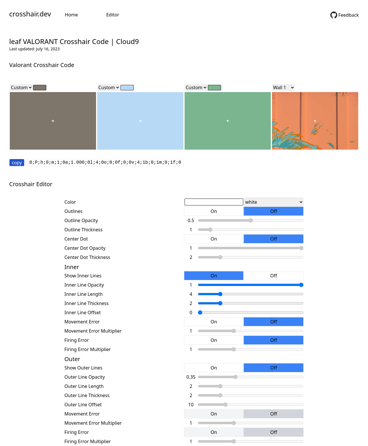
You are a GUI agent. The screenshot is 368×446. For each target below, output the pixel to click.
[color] (39, 88)
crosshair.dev (30, 13)
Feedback (344, 15)
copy (17, 162)
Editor (112, 15)
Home (71, 15)
